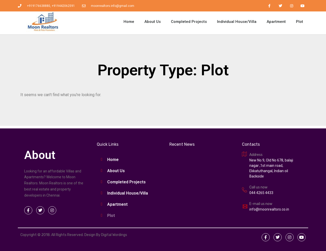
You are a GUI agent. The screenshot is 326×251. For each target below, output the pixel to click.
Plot (299, 21)
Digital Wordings (114, 235)
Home (129, 21)
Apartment (276, 21)
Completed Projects (189, 21)
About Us (152, 21)
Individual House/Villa (236, 21)
